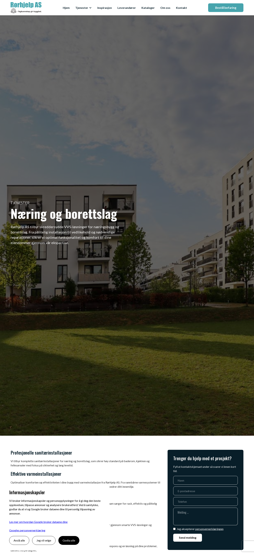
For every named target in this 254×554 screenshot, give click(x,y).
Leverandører (126, 7)
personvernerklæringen (209, 529)
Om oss (165, 7)
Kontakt (181, 7)
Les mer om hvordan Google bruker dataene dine (38, 521)
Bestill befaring (225, 8)
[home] (26, 7)
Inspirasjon (104, 7)
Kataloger (148, 7)
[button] (83, 7)
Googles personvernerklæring (27, 530)
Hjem (66, 7)
